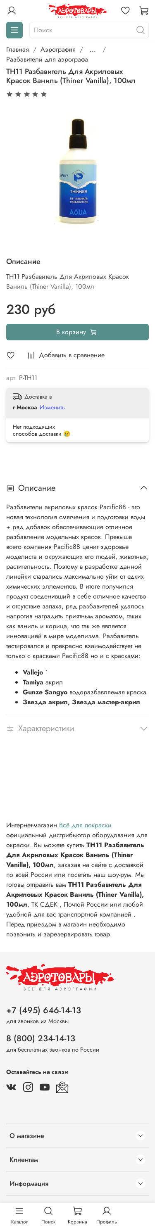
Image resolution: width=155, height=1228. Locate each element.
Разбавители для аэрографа (47, 59)
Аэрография (58, 49)
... (93, 49)
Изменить (52, 407)
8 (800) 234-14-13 (40, 1038)
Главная (17, 49)
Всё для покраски (85, 825)
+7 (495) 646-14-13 (43, 1010)
